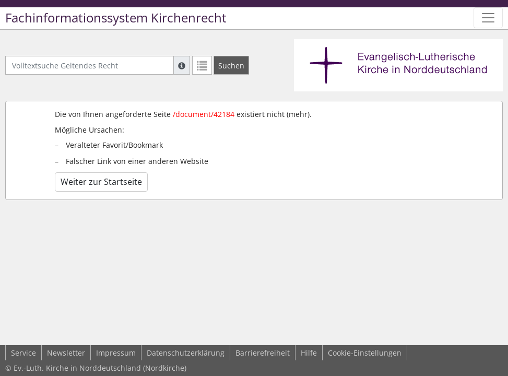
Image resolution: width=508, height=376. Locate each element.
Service (23, 353)
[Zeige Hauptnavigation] (488, 17)
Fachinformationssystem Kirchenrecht (116, 18)
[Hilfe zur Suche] (181, 65)
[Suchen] (231, 65)
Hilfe (309, 353)
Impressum (116, 353)
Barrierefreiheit (262, 353)
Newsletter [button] (66, 353)
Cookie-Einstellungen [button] (364, 353)
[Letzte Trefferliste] (202, 65)
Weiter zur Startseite (101, 181)
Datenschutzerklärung (186, 353)
